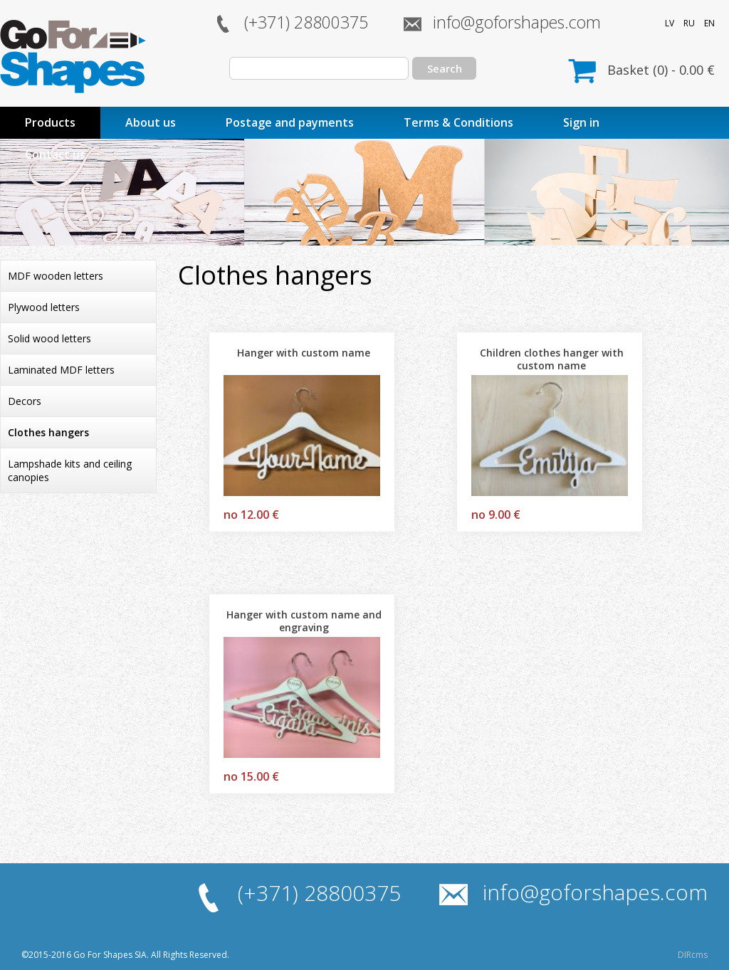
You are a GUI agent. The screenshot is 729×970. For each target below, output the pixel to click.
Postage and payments (290, 122)
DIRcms (693, 955)
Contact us (55, 154)
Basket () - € (661, 69)
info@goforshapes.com (517, 22)
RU (689, 23)
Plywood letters (44, 307)
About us (150, 122)
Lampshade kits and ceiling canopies (70, 470)
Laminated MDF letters (61, 369)
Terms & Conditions (458, 122)
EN (709, 23)
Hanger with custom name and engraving (304, 621)
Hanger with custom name (303, 352)
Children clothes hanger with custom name (552, 359)
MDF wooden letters (55, 276)
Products (50, 122)
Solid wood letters (49, 338)
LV (669, 23)
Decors (24, 401)
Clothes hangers (48, 432)
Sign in (581, 122)
